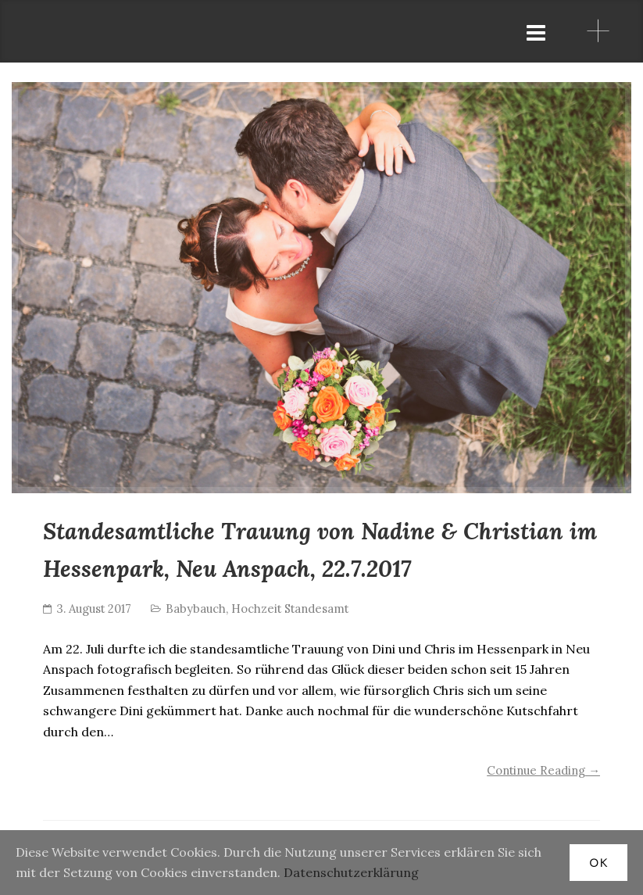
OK (598, 862)
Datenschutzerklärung (351, 872)
